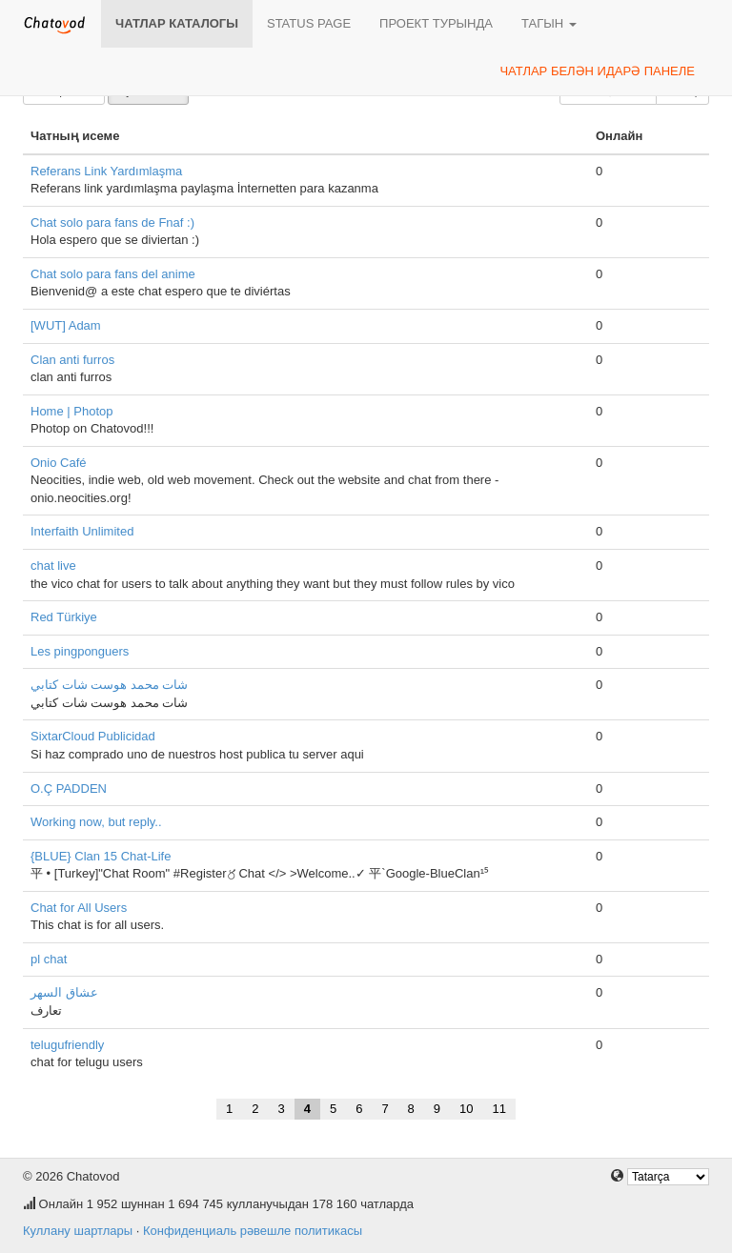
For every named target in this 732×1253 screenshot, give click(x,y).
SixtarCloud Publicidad (92, 736)
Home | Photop (71, 411)
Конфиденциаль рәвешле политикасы (252, 1230)
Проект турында (436, 23)
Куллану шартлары (77, 1230)
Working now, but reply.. (96, 822)
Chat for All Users (78, 907)
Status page (309, 23)
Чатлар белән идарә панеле (597, 71)
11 (499, 1108)
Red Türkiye (63, 617)
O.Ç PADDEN (68, 788)
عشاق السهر (64, 992)
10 (466, 1108)
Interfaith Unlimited (81, 531)
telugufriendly (67, 1045)
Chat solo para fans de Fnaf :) (112, 222)
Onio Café (58, 462)
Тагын (549, 23)
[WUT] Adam (65, 325)
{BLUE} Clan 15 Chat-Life (100, 856)
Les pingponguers (79, 651)
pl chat (48, 959)
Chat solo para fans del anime (112, 274)
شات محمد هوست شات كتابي (109, 684)
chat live (53, 565)
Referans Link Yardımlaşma (106, 171)
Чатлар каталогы (176, 23)
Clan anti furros (72, 360)
